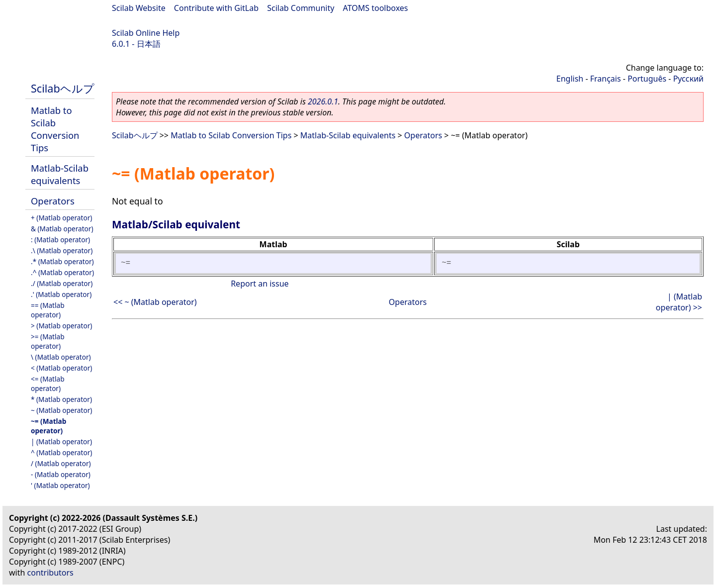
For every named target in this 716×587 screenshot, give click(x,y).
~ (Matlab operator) (61, 410)
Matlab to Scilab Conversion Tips (55, 129)
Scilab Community (300, 7)
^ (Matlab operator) (61, 452)
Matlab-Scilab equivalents (60, 174)
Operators (53, 201)
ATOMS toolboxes (375, 7)
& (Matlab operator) (62, 228)
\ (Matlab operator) (61, 357)
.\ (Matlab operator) (61, 250)
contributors (50, 572)
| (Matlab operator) (61, 441)
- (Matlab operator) (60, 474)
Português (646, 78)
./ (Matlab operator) (61, 283)
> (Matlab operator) (61, 325)
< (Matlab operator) (61, 368)
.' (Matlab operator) (61, 294)
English (569, 78)
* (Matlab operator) (61, 399)
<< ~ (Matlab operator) (155, 301)
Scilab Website (139, 7)
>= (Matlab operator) (48, 341)
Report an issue (259, 283)
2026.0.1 (323, 101)
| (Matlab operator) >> (679, 302)
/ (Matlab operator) (61, 463)
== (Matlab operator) (48, 309)
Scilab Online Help (145, 32)
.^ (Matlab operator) (62, 272)
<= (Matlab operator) (48, 383)
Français (605, 78)
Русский (688, 78)
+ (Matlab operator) (61, 217)
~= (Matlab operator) (48, 425)
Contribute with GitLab (216, 7)
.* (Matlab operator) (62, 261)
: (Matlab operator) (60, 239)
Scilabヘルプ (62, 88)
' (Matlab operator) (60, 485)
